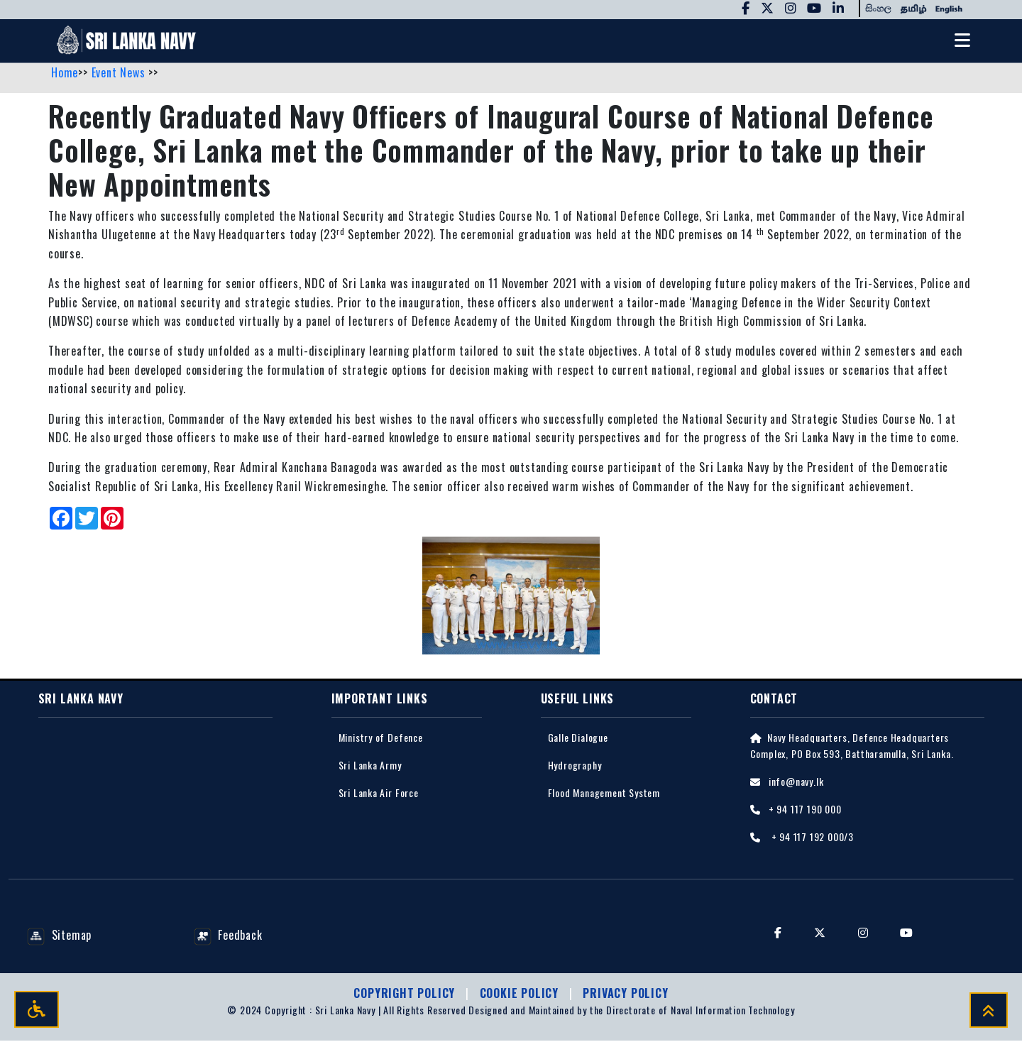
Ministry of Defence (381, 737)
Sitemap (59, 935)
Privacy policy (625, 994)
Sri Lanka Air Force (379, 793)
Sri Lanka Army (370, 765)
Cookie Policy (521, 994)
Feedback (228, 935)
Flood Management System (604, 793)
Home (64, 73)
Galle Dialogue (578, 737)
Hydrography (575, 765)
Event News (120, 73)
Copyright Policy (405, 994)
